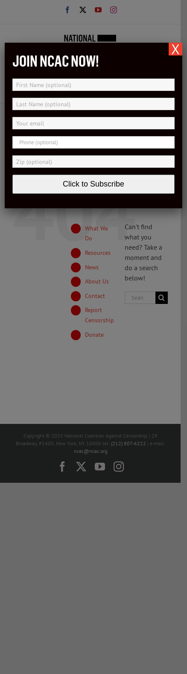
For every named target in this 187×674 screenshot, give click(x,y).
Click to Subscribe (93, 184)
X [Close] (175, 49)
